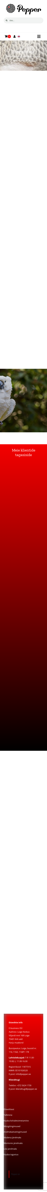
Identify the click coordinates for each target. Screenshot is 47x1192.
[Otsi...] (23, 20)
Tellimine (8, 1115)
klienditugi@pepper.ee (26, 1089)
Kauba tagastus (11, 1154)
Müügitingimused (12, 1126)
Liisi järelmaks (10, 1148)
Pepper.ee (15, 1174)
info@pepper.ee (23, 1074)
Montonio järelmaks (13, 1143)
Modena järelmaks (12, 1137)
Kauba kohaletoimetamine (16, 1120)
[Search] (6, 20)
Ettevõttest (9, 1109)
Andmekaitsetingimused (15, 1131)
